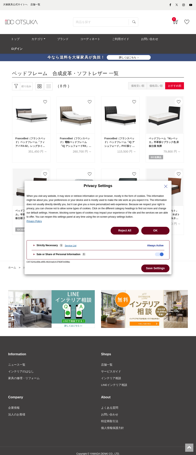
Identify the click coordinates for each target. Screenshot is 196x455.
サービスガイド (111, 365)
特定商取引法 (109, 415)
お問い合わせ (109, 408)
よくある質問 (109, 401)
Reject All (124, 230)
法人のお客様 (16, 408)
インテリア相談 (111, 372)
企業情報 (14, 401)
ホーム (12, 261)
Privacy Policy (34, 221)
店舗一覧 (106, 358)
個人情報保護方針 (112, 422)
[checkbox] (159, 254)
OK (155, 230)
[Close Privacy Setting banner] (165, 186)
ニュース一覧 (16, 358)
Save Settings (155, 268)
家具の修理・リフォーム (24, 372)
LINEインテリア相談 (114, 379)
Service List (70, 245)
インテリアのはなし (21, 365)
